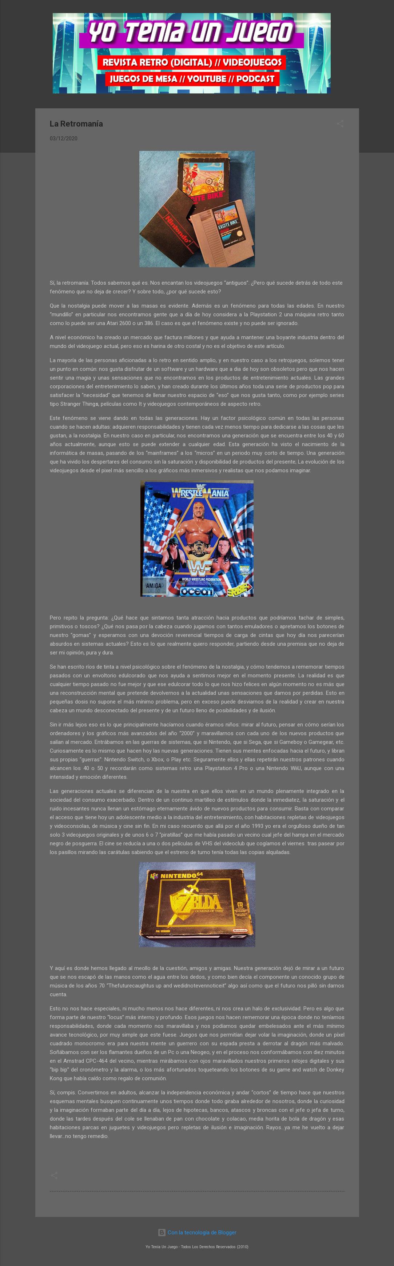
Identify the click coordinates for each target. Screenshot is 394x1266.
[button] (340, 125)
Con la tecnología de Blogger (197, 1232)
